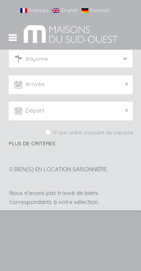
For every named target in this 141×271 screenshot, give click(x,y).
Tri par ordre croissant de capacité (93, 132)
